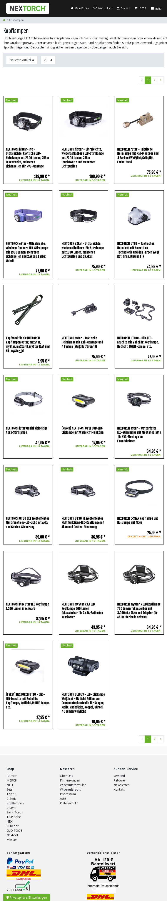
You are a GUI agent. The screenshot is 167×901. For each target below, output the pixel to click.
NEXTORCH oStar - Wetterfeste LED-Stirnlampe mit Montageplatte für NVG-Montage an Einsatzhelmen (139, 434)
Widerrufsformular (73, 785)
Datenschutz (69, 803)
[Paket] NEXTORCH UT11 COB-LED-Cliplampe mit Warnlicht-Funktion (83, 430)
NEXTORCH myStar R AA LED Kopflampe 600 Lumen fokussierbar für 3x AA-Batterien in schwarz (82, 610)
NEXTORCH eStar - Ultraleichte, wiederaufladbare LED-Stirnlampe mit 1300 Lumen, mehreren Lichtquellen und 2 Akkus (83, 250)
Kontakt (119, 789)
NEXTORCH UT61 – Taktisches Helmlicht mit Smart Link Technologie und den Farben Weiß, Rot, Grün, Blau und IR (138, 250)
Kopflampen (15, 803)
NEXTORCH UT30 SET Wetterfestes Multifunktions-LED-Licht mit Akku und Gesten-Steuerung (27, 523)
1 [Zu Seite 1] (148, 80)
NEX (9, 821)
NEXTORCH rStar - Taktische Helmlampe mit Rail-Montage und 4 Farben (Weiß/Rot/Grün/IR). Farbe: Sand (138, 156)
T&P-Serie (14, 817)
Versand (119, 776)
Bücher (12, 776)
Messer (12, 840)
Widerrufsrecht (70, 789)
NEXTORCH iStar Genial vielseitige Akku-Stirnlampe (26, 430)
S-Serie (11, 808)
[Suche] (123, 8)
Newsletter (121, 785)
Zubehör (12, 826)
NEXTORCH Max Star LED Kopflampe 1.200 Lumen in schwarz (27, 606)
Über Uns (66, 776)
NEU (10, 785)
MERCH (12, 780)
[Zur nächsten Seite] (161, 80)
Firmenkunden (70, 780)
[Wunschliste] (102, 8)
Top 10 (12, 794)
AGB (63, 798)
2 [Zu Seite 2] (154, 80)
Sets (10, 789)
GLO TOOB (15, 830)
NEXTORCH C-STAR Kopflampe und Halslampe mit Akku (137, 521)
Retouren (120, 780)
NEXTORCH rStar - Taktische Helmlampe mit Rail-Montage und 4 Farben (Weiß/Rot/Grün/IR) (82, 342)
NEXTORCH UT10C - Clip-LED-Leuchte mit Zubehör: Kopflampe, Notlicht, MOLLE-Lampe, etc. (138, 342)
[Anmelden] (79, 8)
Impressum (68, 794)
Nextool (12, 835)
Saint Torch (15, 812)
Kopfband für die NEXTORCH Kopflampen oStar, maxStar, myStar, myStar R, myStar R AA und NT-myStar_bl (28, 344)
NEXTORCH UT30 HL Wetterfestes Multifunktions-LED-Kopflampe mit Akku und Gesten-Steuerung (83, 523)
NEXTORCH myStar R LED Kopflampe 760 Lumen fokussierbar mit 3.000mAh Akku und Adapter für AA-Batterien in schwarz (138, 610)
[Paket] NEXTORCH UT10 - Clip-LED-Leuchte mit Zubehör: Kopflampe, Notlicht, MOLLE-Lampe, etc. (27, 701)
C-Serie (12, 798)
